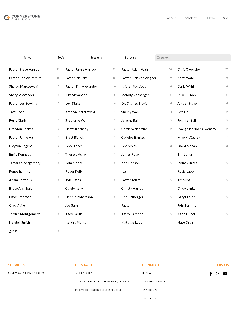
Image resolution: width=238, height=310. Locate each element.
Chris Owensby (188, 69)
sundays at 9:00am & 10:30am (26, 272)
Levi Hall (183, 112)
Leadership (150, 298)
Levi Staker (73, 103)
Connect (191, 18)
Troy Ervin (16, 112)
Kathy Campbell (133, 214)
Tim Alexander (76, 95)
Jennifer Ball (186, 120)
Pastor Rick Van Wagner (138, 78)
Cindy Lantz (186, 188)
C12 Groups (150, 289)
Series (27, 57)
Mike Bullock (186, 95)
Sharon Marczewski (23, 86)
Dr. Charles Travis (134, 103)
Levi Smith (129, 146)
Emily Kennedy (20, 154)
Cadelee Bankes (133, 137)
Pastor (126, 205)
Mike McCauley (188, 137)
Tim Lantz (184, 154)
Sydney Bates (187, 163)
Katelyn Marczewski (80, 112)
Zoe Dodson (130, 163)
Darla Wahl (185, 86)
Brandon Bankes (21, 129)
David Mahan (187, 146)
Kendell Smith (19, 222)
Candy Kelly (74, 188)
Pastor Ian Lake (76, 78)
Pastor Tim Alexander (81, 86)
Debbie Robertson (79, 197)
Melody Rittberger (135, 95)
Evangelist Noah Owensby (196, 129)
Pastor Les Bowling (23, 103)
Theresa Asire (75, 154)
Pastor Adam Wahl (135, 69)
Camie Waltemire (134, 129)
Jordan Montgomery (24, 214)
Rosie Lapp (185, 171)
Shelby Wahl (130, 112)
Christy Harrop (132, 188)
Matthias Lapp (132, 222)
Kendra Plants (75, 222)
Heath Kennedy (76, 129)
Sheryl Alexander (21, 95)
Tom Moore (74, 163)
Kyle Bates (73, 180)
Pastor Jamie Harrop (80, 69)
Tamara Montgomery (24, 163)
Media (211, 18)
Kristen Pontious (133, 86)
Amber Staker (187, 103)
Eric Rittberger (132, 197)
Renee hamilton (20, 171)
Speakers (96, 57)
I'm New (146, 272)
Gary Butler (186, 197)
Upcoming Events (154, 281)
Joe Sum (71, 205)
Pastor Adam (130, 180)
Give (226, 18)
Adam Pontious (20, 180)
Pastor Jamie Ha (21, 137)
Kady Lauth (73, 214)
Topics (62, 57)
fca (123, 171)
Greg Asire (17, 205)
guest (13, 231)
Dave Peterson (20, 197)
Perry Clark (17, 120)
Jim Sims (183, 180)
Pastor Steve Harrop (24, 69)
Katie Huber (186, 214)
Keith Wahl (185, 78)
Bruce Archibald (21, 188)
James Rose (130, 154)
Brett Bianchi (74, 137)
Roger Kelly (74, 171)
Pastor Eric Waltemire (25, 78)
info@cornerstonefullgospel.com (98, 289)
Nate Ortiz (185, 222)
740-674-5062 (84, 272)
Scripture (130, 57)
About (171, 18)
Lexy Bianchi (74, 146)
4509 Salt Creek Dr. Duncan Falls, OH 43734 (103, 281)
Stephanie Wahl (76, 120)
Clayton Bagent (20, 146)
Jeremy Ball (130, 120)
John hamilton (187, 205)
